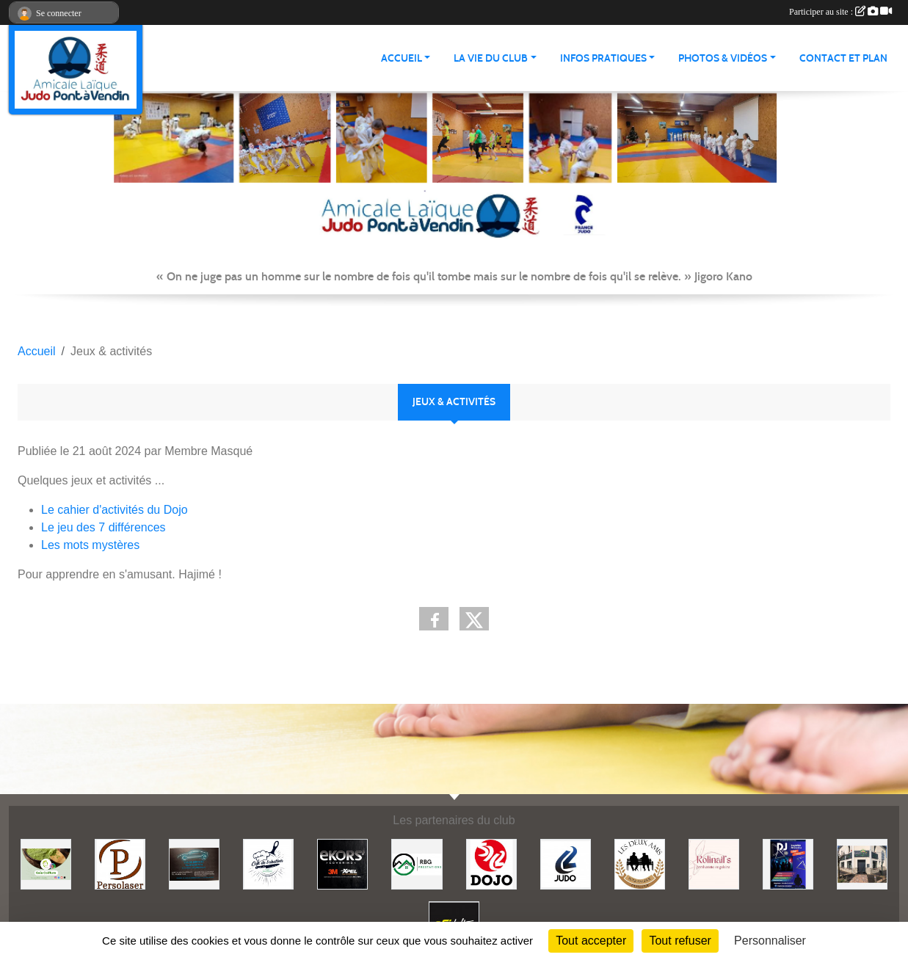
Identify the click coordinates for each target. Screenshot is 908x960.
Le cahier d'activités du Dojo (114, 509)
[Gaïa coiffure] (46, 863)
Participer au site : (840, 12)
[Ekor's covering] (342, 863)
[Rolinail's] (714, 863)
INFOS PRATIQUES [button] (603, 58)
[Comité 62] (565, 863)
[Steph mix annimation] (788, 863)
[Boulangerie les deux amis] (639, 863)
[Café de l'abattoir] (268, 863)
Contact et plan (843, 58)
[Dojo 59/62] (491, 863)
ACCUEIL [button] (401, 58)
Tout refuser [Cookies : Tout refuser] (680, 940)
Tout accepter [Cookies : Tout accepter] (591, 940)
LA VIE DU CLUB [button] (491, 58)
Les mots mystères (90, 545)
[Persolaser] (120, 863)
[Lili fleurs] (862, 863)
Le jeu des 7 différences (103, 527)
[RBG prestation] (416, 863)
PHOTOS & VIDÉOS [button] (722, 58)
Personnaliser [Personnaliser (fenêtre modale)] (770, 940)
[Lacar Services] (194, 863)
